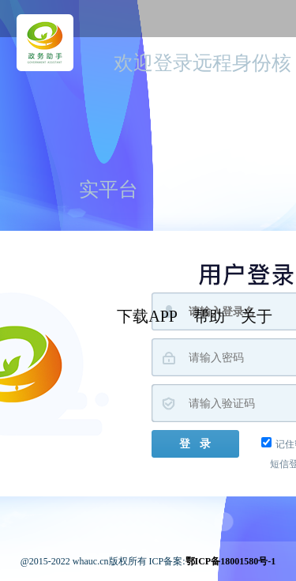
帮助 (209, 316)
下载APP (147, 316)
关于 (256, 316)
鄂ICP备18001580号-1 (230, 561)
